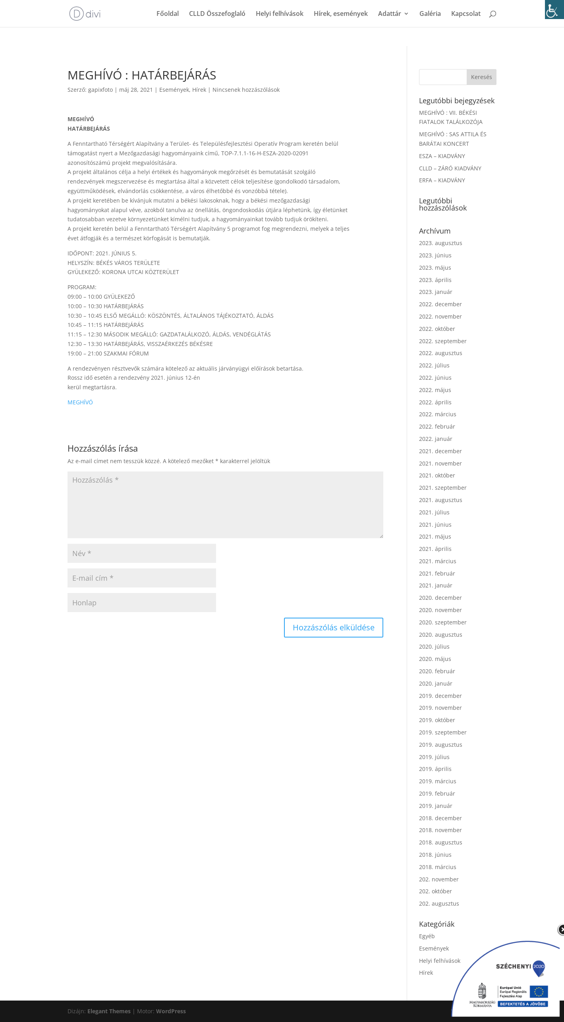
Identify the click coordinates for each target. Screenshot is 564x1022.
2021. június (435, 524)
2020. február (437, 671)
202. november (439, 879)
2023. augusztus (440, 243)
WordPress (171, 1011)
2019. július (434, 757)
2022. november (440, 316)
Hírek (199, 89)
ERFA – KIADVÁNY (442, 180)
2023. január (435, 292)
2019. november (440, 707)
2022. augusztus (440, 353)
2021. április (435, 549)
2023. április (435, 280)
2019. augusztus (440, 744)
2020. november (440, 610)
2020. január (435, 683)
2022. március (437, 414)
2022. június (435, 377)
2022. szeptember (443, 341)
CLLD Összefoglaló (217, 14)
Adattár (389, 14)
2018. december (440, 818)
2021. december (440, 451)
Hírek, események (341, 14)
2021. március (437, 561)
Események (174, 89)
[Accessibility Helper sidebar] (554, 9)
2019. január (435, 805)
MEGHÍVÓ (80, 402)
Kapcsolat (466, 14)
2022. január (435, 438)
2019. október (437, 720)
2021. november (440, 463)
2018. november (440, 830)
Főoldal (167, 14)
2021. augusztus (440, 500)
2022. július (434, 365)
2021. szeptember (443, 487)
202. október (435, 891)
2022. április (435, 402)
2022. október (437, 328)
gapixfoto (100, 89)
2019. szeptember (443, 732)
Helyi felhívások (279, 14)
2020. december (440, 597)
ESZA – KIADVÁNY (442, 156)
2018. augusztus (440, 842)
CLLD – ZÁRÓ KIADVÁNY (450, 168)
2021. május (435, 536)
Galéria (430, 14)
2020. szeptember (443, 622)
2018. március (437, 867)
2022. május (435, 390)
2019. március (437, 781)
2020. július (434, 646)
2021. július (434, 512)
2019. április (435, 769)
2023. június (435, 255)
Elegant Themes (109, 1011)
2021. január (435, 585)
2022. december (440, 304)
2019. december (440, 695)
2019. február (437, 793)
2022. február (437, 426)
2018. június (435, 854)
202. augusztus (439, 903)
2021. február (437, 573)
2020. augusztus (440, 634)
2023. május (435, 267)
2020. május (435, 659)
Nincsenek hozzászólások (246, 89)
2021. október (437, 475)
